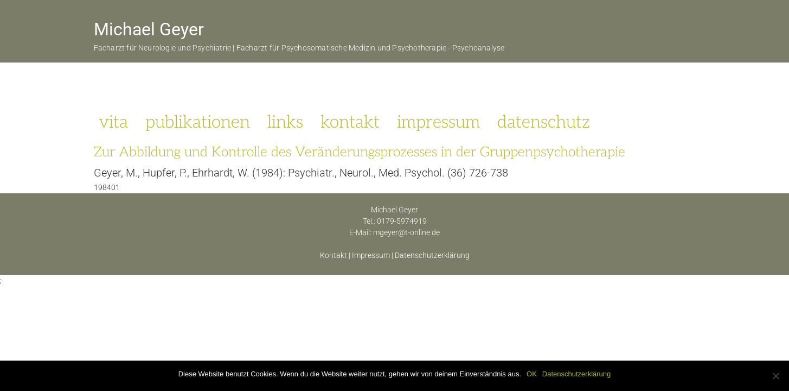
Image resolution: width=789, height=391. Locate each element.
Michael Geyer (149, 29)
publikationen (197, 122)
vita (113, 122)
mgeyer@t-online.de (406, 232)
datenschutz (543, 122)
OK (532, 374)
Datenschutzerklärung (432, 255)
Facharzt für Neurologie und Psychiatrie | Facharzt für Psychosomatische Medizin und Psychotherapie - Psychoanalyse (299, 48)
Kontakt (333, 255)
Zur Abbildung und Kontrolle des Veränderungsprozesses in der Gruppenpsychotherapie (359, 152)
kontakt (350, 122)
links (285, 122)
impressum (438, 122)
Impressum (371, 255)
